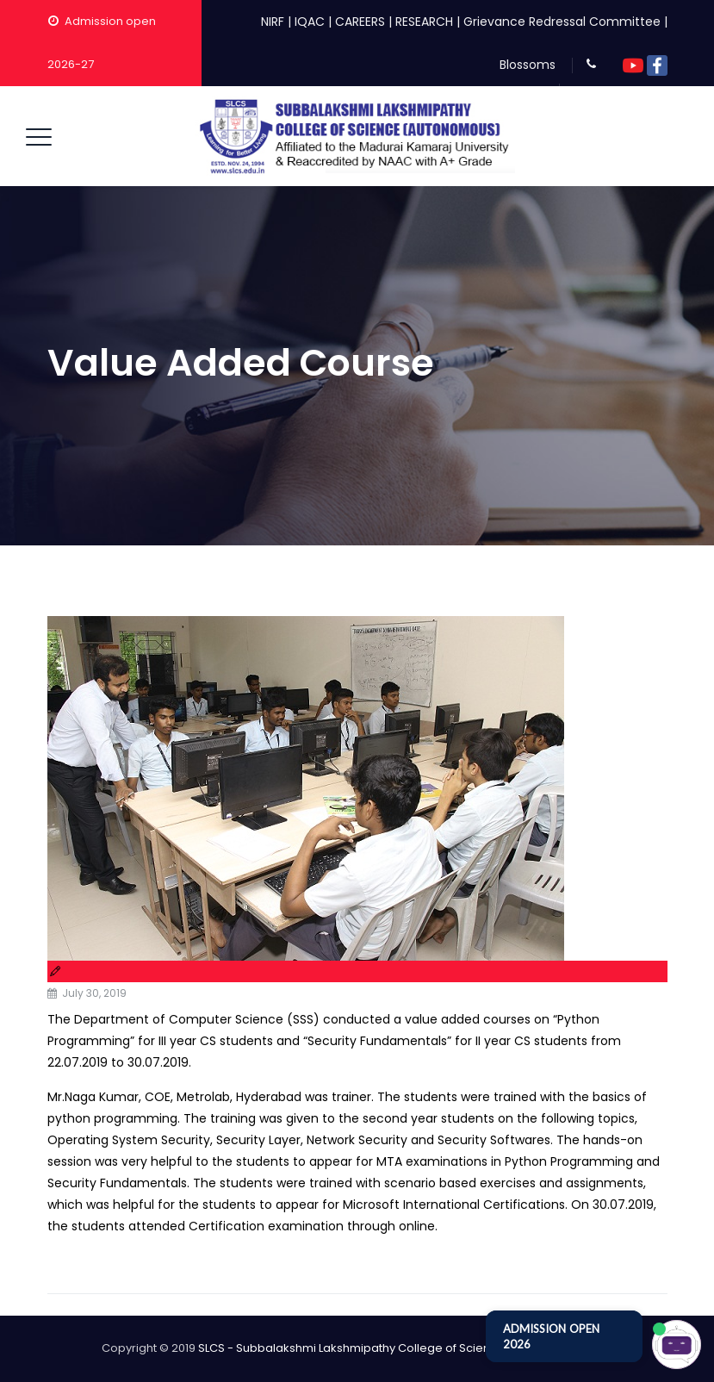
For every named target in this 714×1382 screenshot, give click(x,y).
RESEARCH (424, 21)
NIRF (272, 21)
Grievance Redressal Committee (562, 21)
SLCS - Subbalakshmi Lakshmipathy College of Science (351, 1348)
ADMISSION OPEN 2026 (551, 1336)
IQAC (310, 21)
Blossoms (528, 64)
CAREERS (360, 21)
